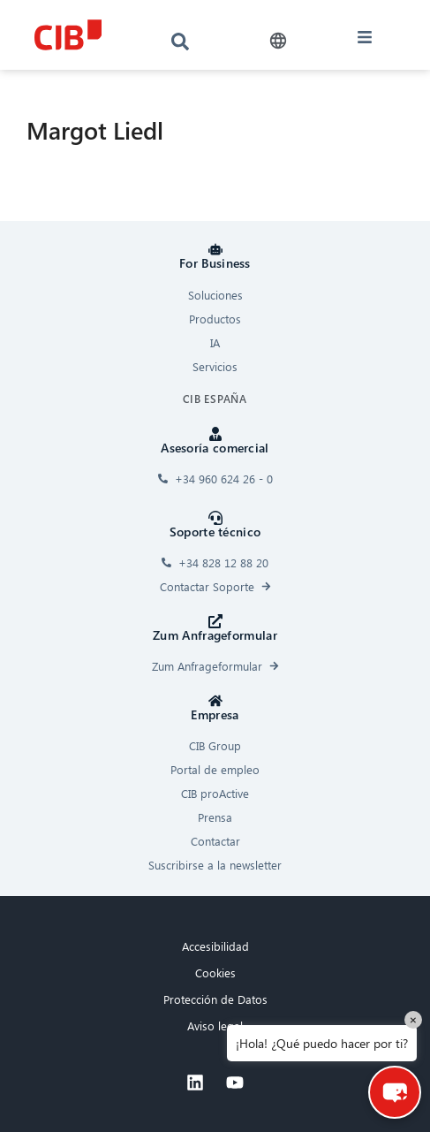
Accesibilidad (215, 945)
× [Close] (413, 1019)
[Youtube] (235, 1082)
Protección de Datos (215, 999)
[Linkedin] (195, 1082)
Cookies (215, 972)
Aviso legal (215, 1025)
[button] (277, 41)
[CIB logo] (67, 35)
